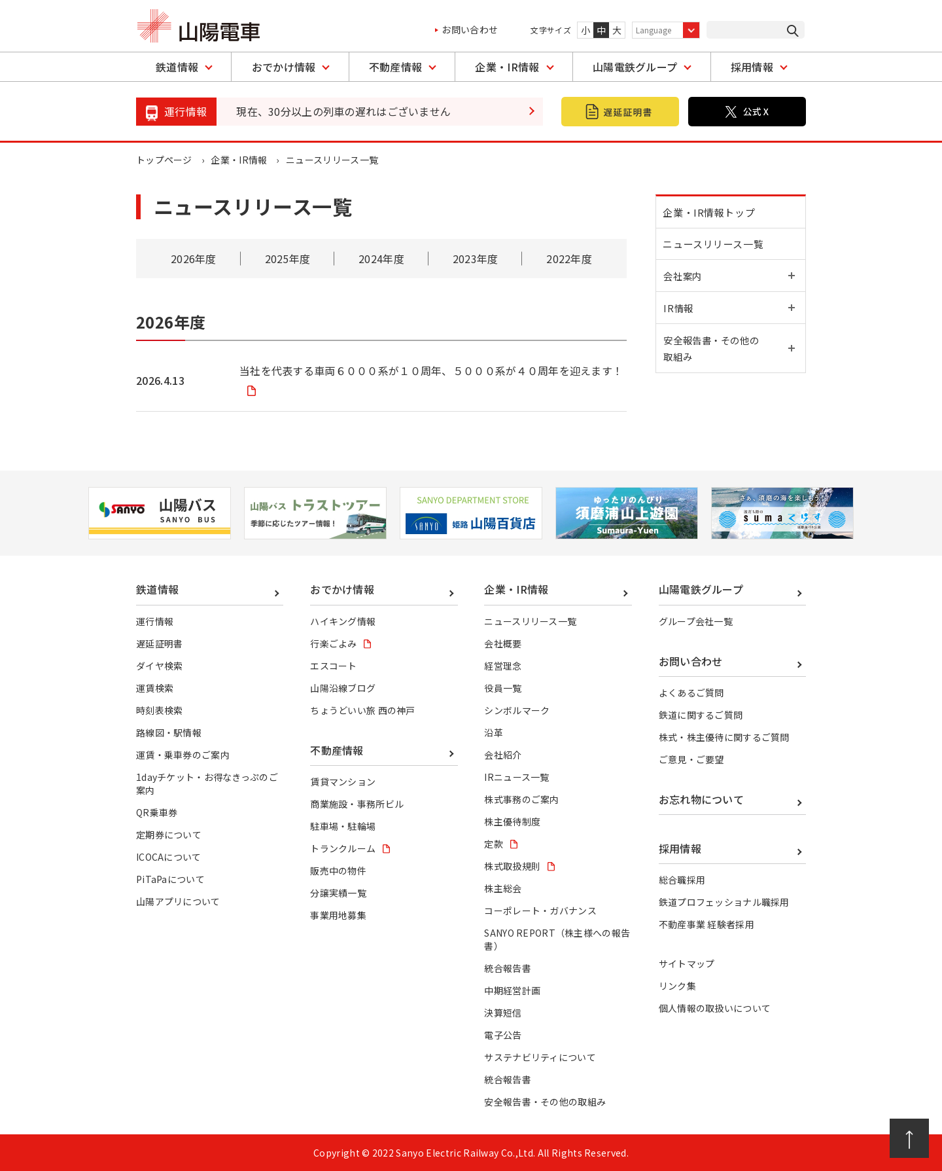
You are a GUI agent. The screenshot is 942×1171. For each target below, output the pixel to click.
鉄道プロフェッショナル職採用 (724, 902)
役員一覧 (502, 687)
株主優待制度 (512, 821)
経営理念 (502, 665)
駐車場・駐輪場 (342, 826)
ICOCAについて (168, 856)
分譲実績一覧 (338, 892)
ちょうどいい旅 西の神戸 (362, 710)
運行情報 (154, 621)
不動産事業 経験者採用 (707, 924)
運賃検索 (154, 687)
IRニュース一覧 (517, 777)
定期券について (168, 834)
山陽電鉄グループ (635, 67)
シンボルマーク (517, 710)
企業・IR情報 (507, 67)
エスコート (333, 665)
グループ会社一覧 (696, 621)
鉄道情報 (177, 67)
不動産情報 (396, 67)
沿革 (493, 732)
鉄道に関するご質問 (701, 714)
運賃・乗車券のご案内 (183, 754)
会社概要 (502, 643)
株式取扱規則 (512, 866)
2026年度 (194, 258)
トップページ (164, 159)
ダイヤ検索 (159, 665)
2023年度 (475, 258)
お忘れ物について (701, 799)
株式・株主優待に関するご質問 (724, 737)
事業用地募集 (338, 915)
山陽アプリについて (178, 901)
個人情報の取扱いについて (715, 1008)
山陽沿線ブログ (342, 687)
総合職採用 (682, 879)
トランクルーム (342, 848)
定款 (493, 843)
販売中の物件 (338, 870)
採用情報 (752, 67)
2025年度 (287, 258)
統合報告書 (507, 968)
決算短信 (502, 1012)
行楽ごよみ (333, 643)
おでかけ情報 (284, 67)
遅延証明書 (159, 643)
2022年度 (569, 258)
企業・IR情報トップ (711, 214)
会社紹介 (502, 754)
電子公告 (502, 1034)
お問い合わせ (470, 29)
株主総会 (502, 888)
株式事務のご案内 (521, 799)
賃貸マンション (342, 781)
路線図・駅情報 (168, 732)
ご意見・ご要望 (691, 759)
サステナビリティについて (540, 1057)
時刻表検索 (159, 710)
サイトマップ (687, 963)
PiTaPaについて (170, 879)
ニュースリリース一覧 (715, 249)
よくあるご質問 (691, 692)
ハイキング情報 (342, 621)
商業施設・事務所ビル (357, 803)
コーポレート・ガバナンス (540, 910)
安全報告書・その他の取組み (545, 1101)
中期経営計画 (512, 990)
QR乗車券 (157, 812)
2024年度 (381, 258)
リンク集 (677, 985)
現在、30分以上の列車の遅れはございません (343, 111)
